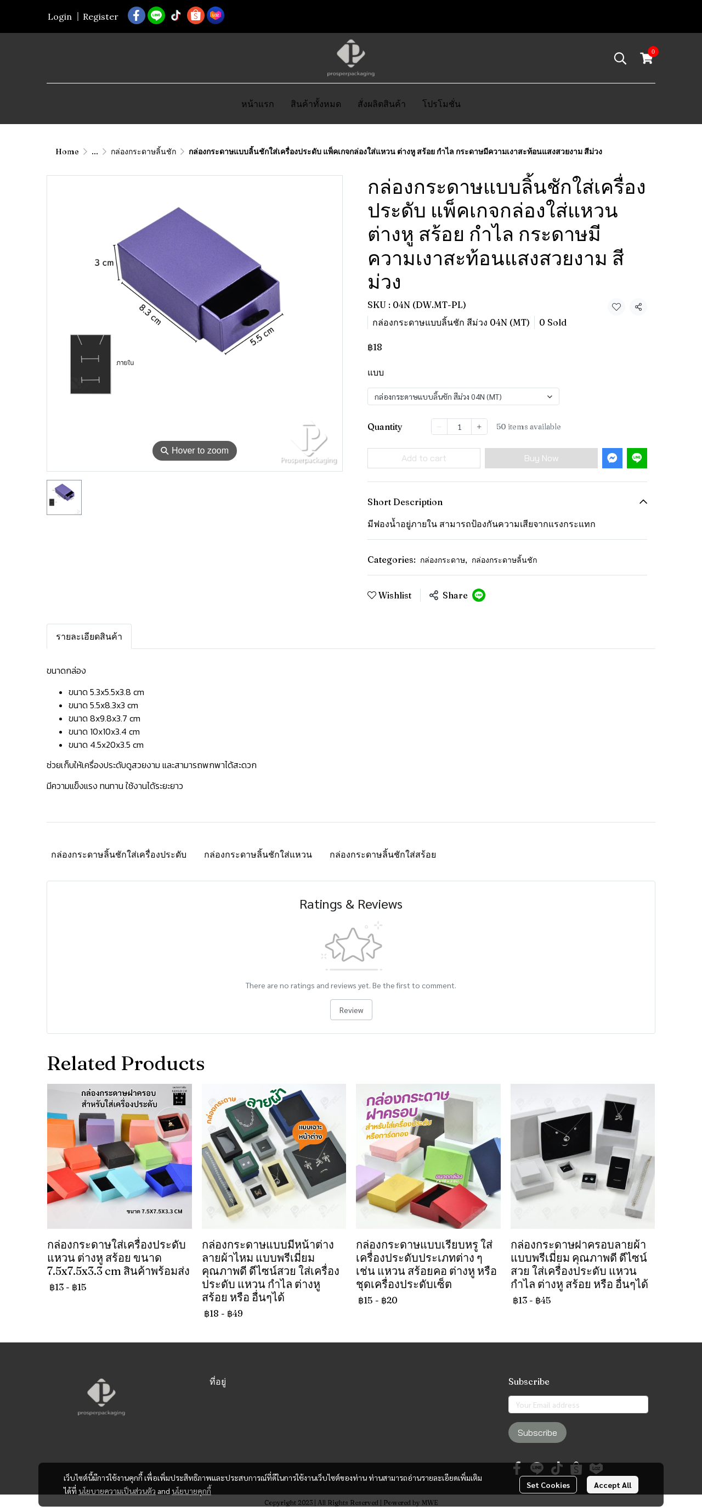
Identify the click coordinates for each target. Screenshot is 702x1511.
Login (60, 16)
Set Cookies (548, 1485)
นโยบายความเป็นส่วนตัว (117, 1491)
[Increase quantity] (479, 426)
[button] (620, 58)
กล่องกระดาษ (443, 560)
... (95, 151)
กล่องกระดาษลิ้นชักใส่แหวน (258, 854)
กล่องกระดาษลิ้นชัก (143, 151)
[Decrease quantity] (439, 426)
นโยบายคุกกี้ (191, 1491)
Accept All (612, 1485)
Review (351, 1010)
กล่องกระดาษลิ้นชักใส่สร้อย (383, 854)
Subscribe (537, 1432)
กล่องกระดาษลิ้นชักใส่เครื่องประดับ (118, 854)
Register (100, 16)
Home (67, 151)
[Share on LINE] (478, 595)
